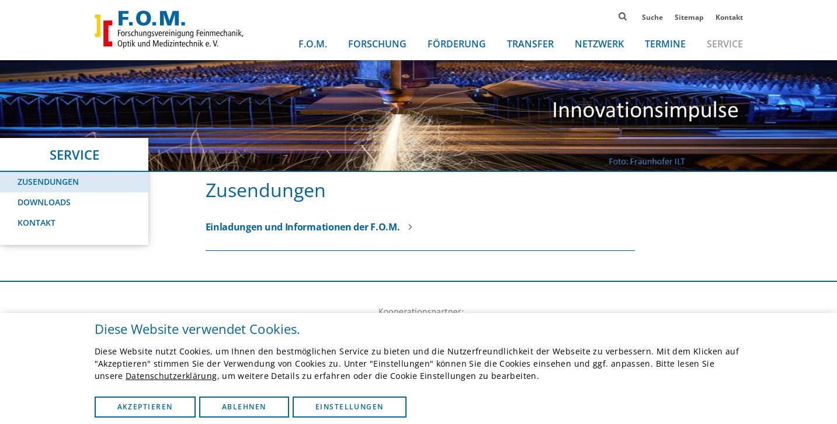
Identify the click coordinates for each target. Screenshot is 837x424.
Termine (665, 43)
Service (725, 43)
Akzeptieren (145, 407)
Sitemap (689, 17)
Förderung (457, 43)
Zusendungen (48, 181)
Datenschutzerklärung (171, 375)
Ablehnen (244, 407)
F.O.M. (312, 43)
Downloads (44, 202)
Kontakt (729, 17)
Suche (652, 17)
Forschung (377, 43)
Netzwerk (599, 43)
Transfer (530, 43)
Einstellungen (349, 407)
